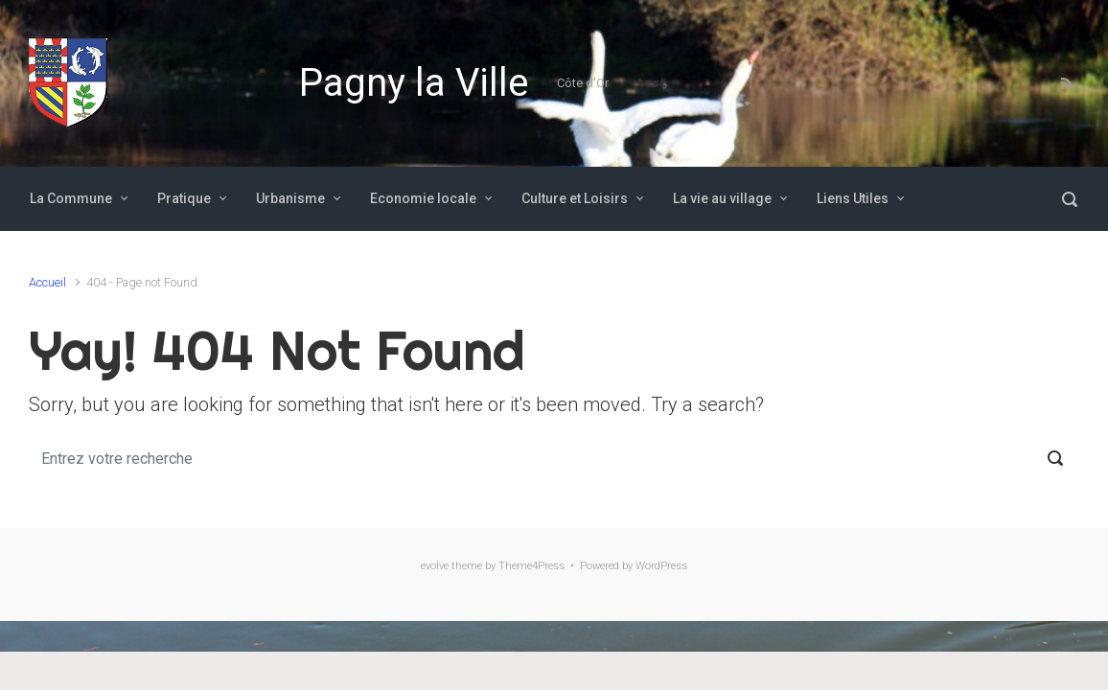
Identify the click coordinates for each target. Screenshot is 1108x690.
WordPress (661, 566)
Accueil (47, 282)
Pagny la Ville (413, 82)
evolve (435, 566)
